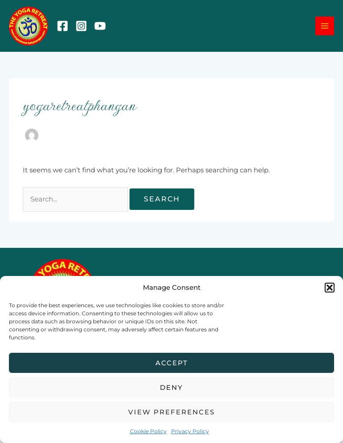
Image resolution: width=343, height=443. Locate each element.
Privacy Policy (190, 431)
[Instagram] (81, 26)
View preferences (171, 412)
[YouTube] (100, 26)
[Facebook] (62, 26)
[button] (329, 287)
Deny (171, 387)
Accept (171, 363)
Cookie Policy (148, 431)
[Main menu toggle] (324, 26)
